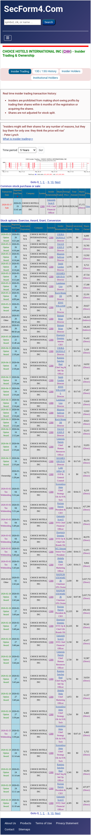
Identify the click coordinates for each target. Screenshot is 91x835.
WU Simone (60, 548)
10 (52, 182)
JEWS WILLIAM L (60, 305)
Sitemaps (24, 829)
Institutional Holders (45, 77)
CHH (66, 51)
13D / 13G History (45, 71)
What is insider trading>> (18, 138)
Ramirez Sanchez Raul (60, 361)
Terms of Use (43, 823)
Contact (9, 829)
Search (49, 22)
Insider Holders (71, 71)
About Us (10, 823)
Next (57, 182)
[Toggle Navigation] (8, 38)
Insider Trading (20, 71)
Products (25, 823)
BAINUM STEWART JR (61, 577)
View (88, 206)
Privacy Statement (67, 823)
